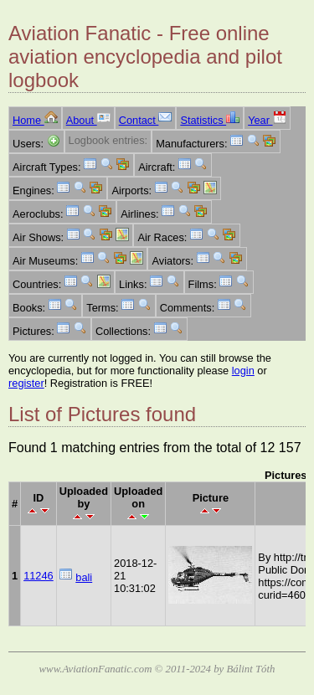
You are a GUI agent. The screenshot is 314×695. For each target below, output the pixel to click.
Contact (145, 120)
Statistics (209, 120)
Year (267, 120)
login (243, 370)
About (88, 120)
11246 (38, 575)
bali (83, 577)
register (26, 383)
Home (35, 120)
